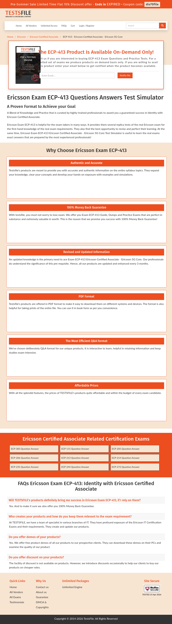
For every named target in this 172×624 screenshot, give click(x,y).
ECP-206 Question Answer (25, 457)
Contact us (42, 587)
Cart (73, 25)
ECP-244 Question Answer (75, 466)
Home (19, 25)
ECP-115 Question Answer (75, 448)
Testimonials (17, 602)
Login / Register (86, 25)
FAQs (64, 25)
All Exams (15, 597)
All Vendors (31, 25)
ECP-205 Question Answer (126, 448)
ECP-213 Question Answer (75, 457)
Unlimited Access (49, 25)
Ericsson (21, 36)
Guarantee (42, 597)
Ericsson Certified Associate (44, 36)
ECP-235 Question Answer (25, 466)
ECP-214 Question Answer (126, 457)
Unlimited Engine (72, 587)
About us (41, 592)
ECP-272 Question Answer (126, 466)
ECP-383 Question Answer (25, 448)
